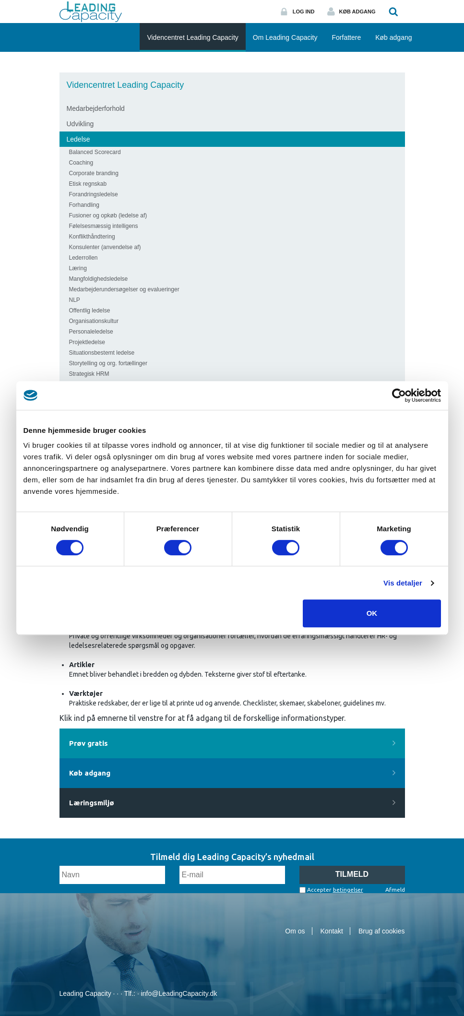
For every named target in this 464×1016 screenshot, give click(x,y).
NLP (74, 300)
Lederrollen (83, 257)
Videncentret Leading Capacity (125, 85)
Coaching (81, 162)
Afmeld (395, 889)
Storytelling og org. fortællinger (108, 363)
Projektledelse (87, 342)
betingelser (348, 889)
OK (372, 613)
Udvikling (80, 124)
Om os (295, 931)
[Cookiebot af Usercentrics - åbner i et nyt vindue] (399, 395)
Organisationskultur (94, 321)
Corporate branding (94, 173)
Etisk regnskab (88, 183)
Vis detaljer (402, 583)
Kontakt (332, 931)
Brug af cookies (381, 931)
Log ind (304, 11)
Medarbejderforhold (96, 108)
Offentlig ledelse (89, 310)
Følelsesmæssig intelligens (103, 226)
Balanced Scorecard (95, 152)
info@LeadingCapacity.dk (179, 993)
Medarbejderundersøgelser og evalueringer (124, 289)
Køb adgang (357, 11)
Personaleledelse (91, 331)
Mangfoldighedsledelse (98, 278)
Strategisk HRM (89, 374)
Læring (78, 268)
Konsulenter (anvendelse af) (105, 247)
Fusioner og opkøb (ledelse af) (108, 215)
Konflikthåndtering (92, 236)
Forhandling (84, 205)
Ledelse (78, 139)
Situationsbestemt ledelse (102, 352)
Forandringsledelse (93, 194)
